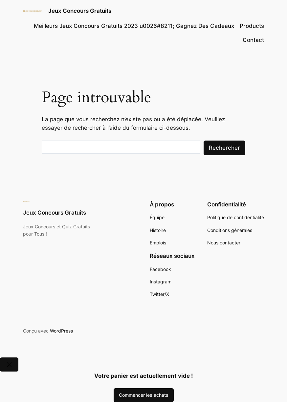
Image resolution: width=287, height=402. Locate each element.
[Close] (9, 364)
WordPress (61, 331)
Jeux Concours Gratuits (79, 11)
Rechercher (224, 147)
